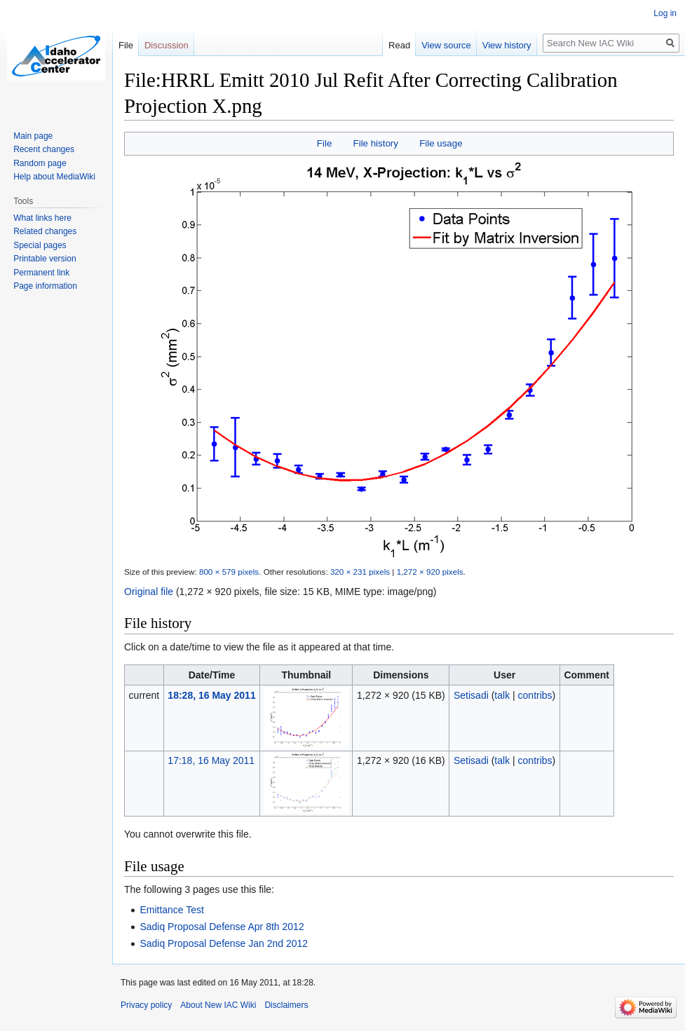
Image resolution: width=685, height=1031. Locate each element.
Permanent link (41, 273)
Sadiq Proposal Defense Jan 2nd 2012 (224, 943)
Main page (33, 136)
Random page (39, 163)
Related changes (44, 231)
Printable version (44, 259)
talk (502, 695)
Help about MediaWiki (54, 177)
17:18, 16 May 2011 (211, 760)
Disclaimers (286, 1005)
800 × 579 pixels (229, 571)
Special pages (39, 245)
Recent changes (43, 149)
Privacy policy (146, 1005)
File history (375, 143)
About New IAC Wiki (218, 1005)
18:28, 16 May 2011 (211, 695)
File (324, 143)
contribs (535, 695)
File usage (440, 143)
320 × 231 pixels (360, 571)
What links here (42, 218)
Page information (45, 286)
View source (446, 45)
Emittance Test (172, 909)
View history (506, 45)
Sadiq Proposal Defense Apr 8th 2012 (222, 926)
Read (399, 45)
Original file (148, 591)
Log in (665, 13)
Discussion (166, 45)
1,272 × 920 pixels (430, 571)
